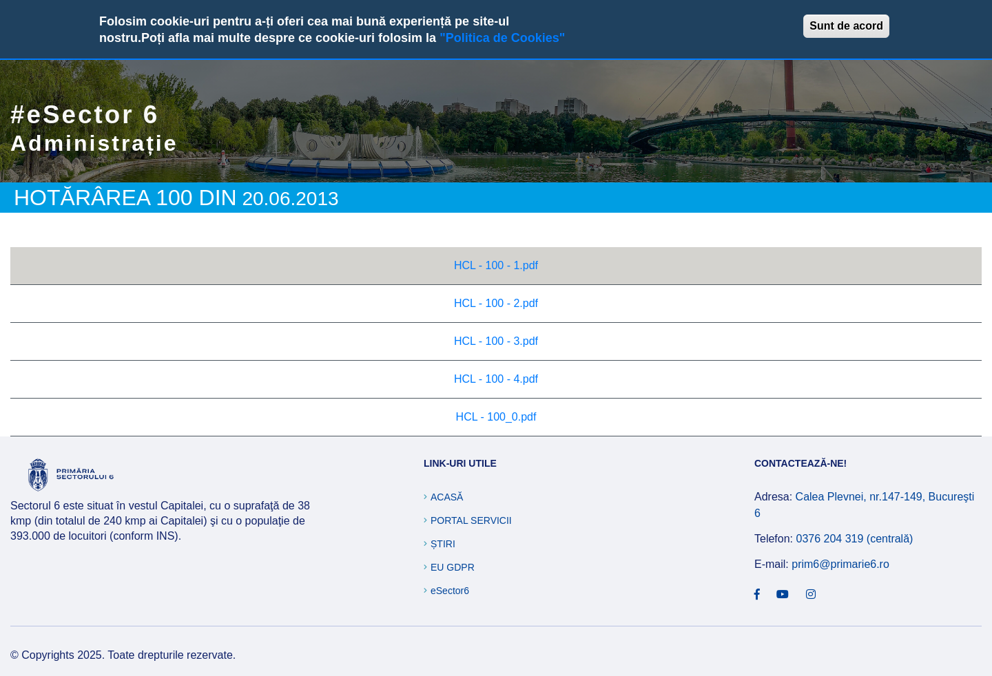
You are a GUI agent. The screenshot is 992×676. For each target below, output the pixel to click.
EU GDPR (453, 567)
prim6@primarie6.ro (840, 564)
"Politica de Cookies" (502, 38)
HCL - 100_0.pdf (496, 417)
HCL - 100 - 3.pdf (496, 341)
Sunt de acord (846, 26)
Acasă (447, 497)
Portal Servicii (471, 520)
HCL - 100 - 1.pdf (496, 265)
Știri (443, 543)
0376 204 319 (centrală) (854, 539)
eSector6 (450, 590)
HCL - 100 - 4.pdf (496, 379)
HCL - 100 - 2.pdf (496, 303)
